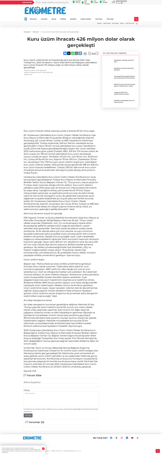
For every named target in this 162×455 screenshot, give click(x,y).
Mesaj (27, 390)
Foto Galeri (115, 23)
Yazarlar (99, 23)
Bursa (54, 19)
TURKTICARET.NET (69, 451)
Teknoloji (110, 19)
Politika (63, 19)
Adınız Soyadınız (32, 382)
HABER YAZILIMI (56, 451)
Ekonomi (33, 19)
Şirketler (73, 19)
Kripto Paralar (86, 19)
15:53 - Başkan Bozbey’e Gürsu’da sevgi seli (52, 2)
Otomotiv (98, 19)
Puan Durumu (129, 23)
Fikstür (122, 23)
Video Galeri (107, 23)
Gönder (28, 415)
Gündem (44, 19)
